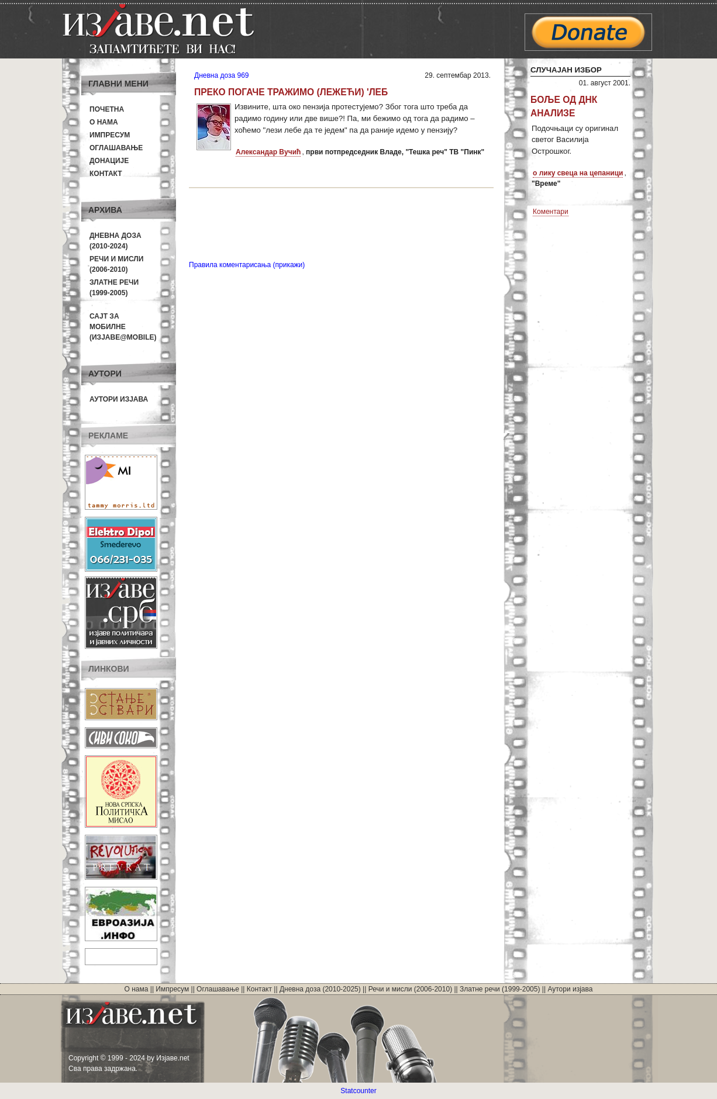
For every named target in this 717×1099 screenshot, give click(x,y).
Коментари (550, 212)
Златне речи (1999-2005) (500, 989)
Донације (109, 161)
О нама (103, 122)
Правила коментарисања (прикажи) (247, 265)
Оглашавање (116, 148)
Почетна (106, 109)
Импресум (109, 135)
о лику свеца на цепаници (578, 173)
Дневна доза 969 (221, 75)
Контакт (105, 174)
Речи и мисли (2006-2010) (410, 989)
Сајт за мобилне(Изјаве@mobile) (123, 326)
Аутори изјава (118, 399)
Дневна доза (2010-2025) (320, 989)
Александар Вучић (268, 152)
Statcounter (358, 1091)
